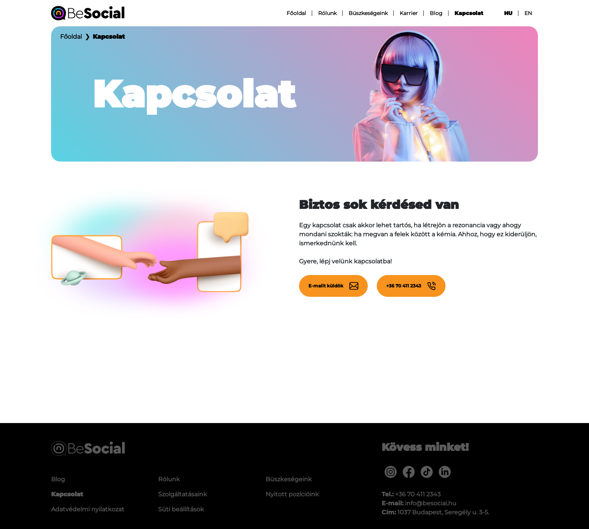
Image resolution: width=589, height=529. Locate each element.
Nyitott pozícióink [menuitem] (292, 494)
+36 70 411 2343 (411, 285)
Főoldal (71, 36)
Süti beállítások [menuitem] (181, 509)
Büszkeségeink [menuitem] (368, 13)
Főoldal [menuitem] (296, 13)
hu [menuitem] (508, 13)
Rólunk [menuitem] (327, 13)
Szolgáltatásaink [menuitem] (182, 494)
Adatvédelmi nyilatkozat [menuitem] (87, 509)
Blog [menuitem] (436, 13)
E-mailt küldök (333, 285)
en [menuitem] (528, 13)
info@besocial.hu (430, 503)
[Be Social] (87, 13)
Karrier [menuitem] (409, 13)
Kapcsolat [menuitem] (469, 13)
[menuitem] (391, 472)
